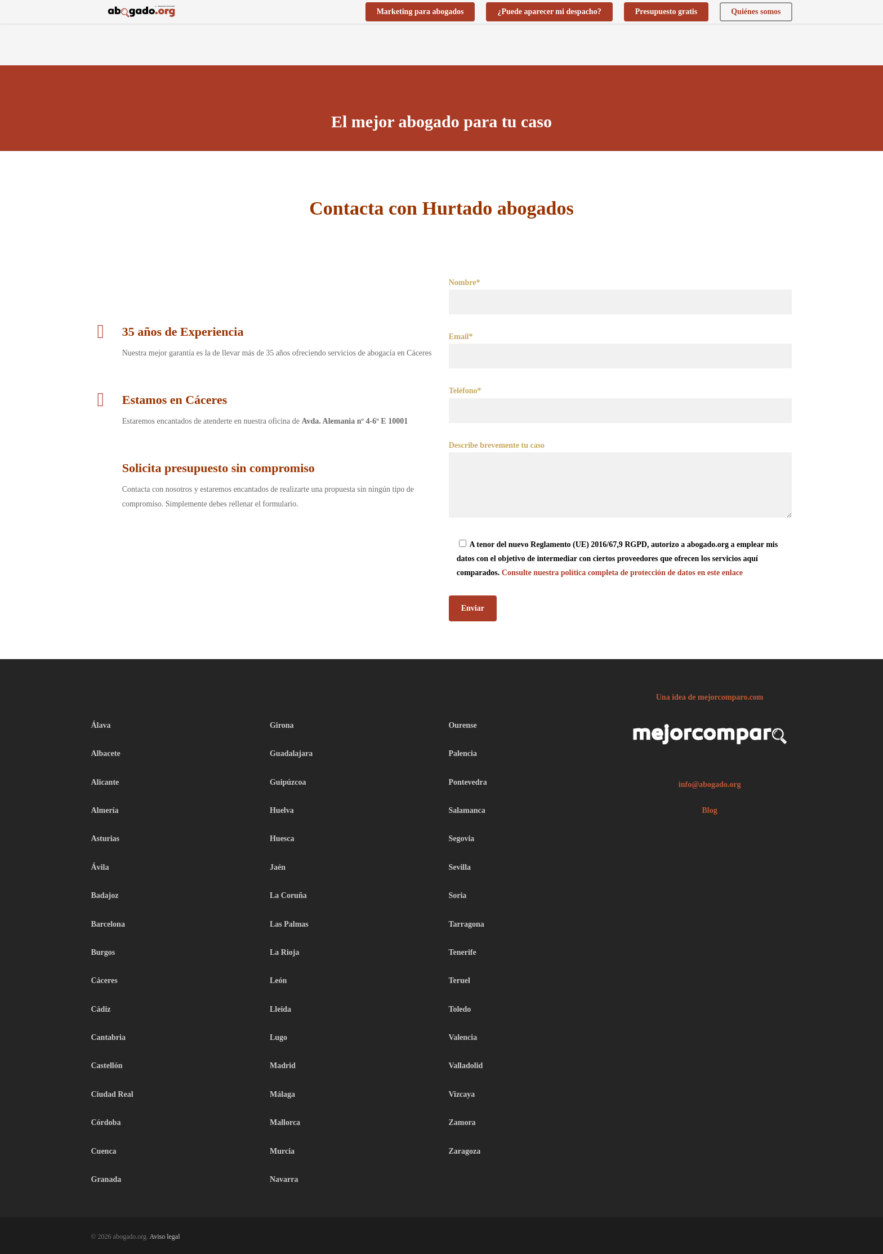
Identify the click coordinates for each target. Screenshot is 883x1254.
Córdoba (106, 1122)
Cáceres (104, 980)
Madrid (283, 1065)
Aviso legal (164, 1236)
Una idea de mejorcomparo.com (710, 697)
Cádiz (101, 1009)
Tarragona (466, 924)
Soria (457, 895)
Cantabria (108, 1037)
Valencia (462, 1037)
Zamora (461, 1122)
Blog (709, 810)
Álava (101, 725)
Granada (106, 1179)
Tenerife (462, 952)
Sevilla (459, 867)
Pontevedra (467, 782)
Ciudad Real (112, 1094)
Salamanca (466, 810)
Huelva (282, 810)
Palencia (462, 753)
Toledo (459, 1009)
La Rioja (285, 952)
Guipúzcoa (288, 782)
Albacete (106, 753)
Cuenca (104, 1151)
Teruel (459, 980)
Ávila (100, 867)
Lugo (278, 1037)
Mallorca (285, 1122)
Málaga (282, 1094)
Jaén (278, 867)
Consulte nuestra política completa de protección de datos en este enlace (622, 572)
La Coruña (288, 895)
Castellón (107, 1065)
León (278, 980)
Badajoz (105, 895)
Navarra (284, 1179)
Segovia (461, 838)
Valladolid (465, 1065)
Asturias (105, 838)
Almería (105, 810)
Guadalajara (291, 753)
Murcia (282, 1151)
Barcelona (108, 924)
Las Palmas (289, 924)
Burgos (103, 952)
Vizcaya (461, 1094)
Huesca (282, 838)
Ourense (462, 725)
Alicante (105, 782)
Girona (282, 725)
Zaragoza (464, 1151)
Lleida (280, 1009)
